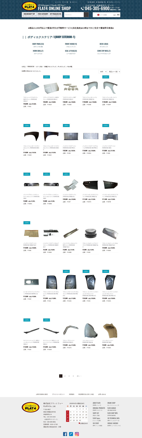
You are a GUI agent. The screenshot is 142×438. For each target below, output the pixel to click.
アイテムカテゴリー (43, 15)
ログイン (74, 2)
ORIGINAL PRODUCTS (99, 409)
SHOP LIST (96, 414)
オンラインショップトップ (29, 15)
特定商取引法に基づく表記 (86, 394)
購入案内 (92, 2)
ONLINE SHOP (113, 404)
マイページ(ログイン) (55, 15)
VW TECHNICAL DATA (113, 419)
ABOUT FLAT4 (97, 404)
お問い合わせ (102, 394)
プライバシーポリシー (58, 394)
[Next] (79, 376)
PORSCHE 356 (31, 66)
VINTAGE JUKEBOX (113, 424)
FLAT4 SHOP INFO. (112, 414)
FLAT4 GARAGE (111, 409)
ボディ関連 (39, 66)
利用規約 (71, 394)
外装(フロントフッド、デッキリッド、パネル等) (58, 66)
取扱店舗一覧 (102, 2)
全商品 (24, 66)
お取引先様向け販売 (42, 394)
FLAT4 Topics (97, 419)
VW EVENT (97, 424)
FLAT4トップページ (114, 2)
